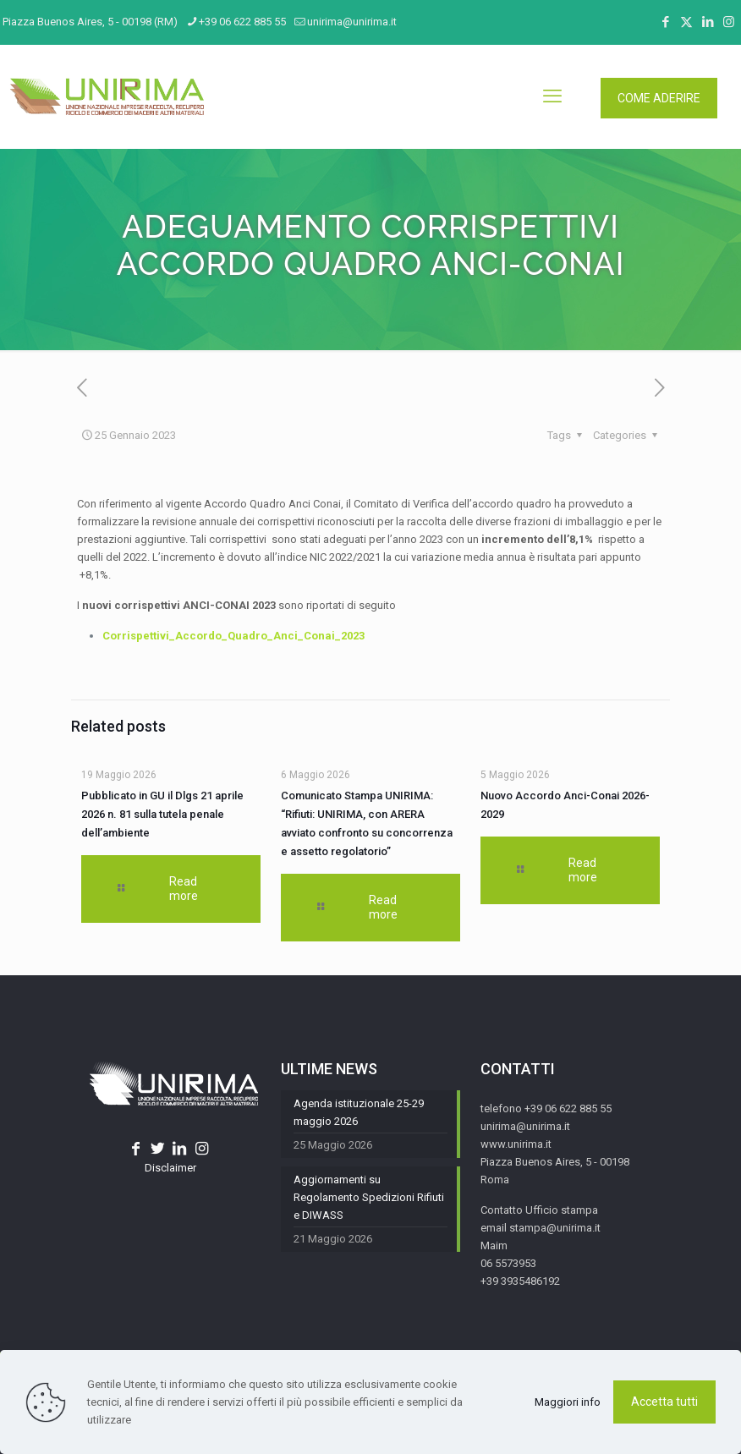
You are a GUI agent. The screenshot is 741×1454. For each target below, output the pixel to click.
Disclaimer (170, 1167)
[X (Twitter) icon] (686, 22)
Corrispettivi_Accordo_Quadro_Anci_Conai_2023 (233, 635)
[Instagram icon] (728, 22)
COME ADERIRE (659, 98)
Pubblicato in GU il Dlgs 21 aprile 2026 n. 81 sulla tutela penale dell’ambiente (162, 814)
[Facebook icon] (665, 22)
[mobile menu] (552, 96)
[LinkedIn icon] (707, 22)
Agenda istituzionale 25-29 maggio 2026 (359, 1112)
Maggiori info (568, 1402)
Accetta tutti (664, 1401)
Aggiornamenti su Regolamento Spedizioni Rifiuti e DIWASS (369, 1197)
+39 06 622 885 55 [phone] (242, 21)
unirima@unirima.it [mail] (352, 21)
